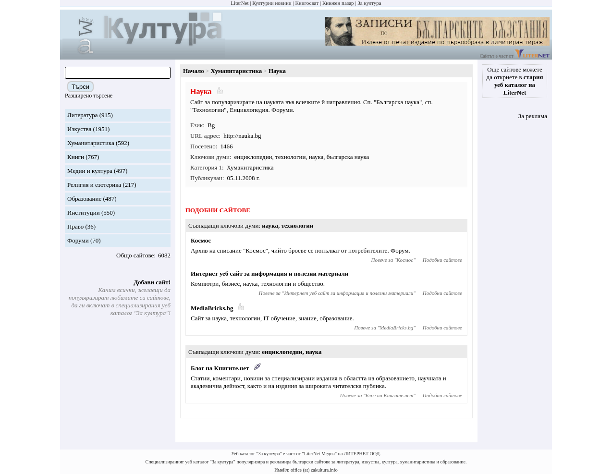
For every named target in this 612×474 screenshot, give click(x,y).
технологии (290, 156)
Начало (193, 70)
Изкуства (79, 129)
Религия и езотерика (94, 184)
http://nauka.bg (242, 135)
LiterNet (239, 3)
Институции (83, 212)
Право (75, 226)
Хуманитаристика (90, 142)
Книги (75, 156)
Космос (201, 240)
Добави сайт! (152, 282)
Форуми (78, 240)
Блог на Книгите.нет (220, 368)
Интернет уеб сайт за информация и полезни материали (269, 273)
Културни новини (271, 3)
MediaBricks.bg (212, 308)
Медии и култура (89, 170)
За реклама (532, 116)
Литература (82, 115)
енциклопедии (253, 156)
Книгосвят (306, 3)
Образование (84, 198)
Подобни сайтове (442, 260)
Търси (80, 86)
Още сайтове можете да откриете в (515, 81)
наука (316, 156)
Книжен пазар (338, 3)
